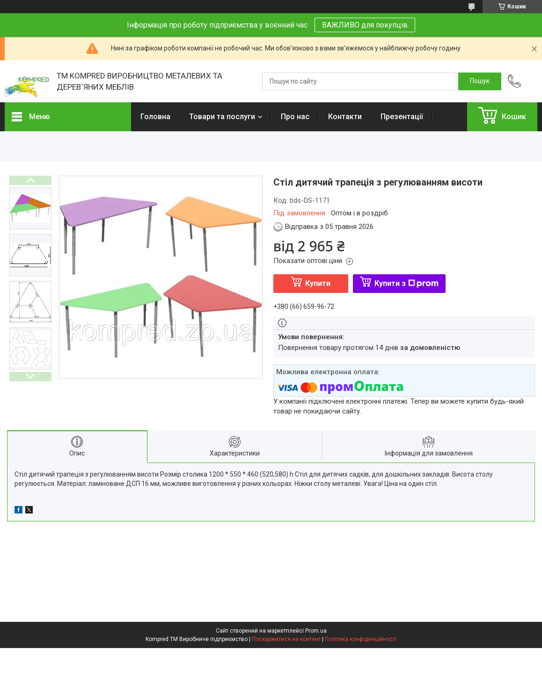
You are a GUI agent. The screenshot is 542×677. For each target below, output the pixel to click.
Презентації (402, 116)
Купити (317, 283)
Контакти (345, 116)
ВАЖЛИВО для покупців (365, 25)
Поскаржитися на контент (286, 639)
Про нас (295, 116)
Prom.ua (316, 630)
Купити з (406, 283)
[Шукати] (479, 81)
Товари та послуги (222, 116)
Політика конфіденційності (360, 639)
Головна (155, 116)
